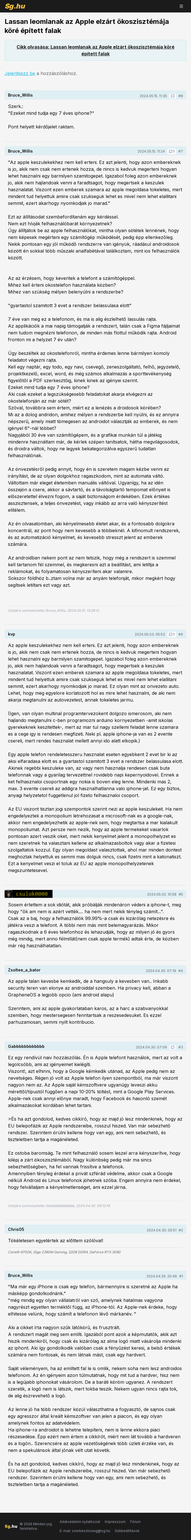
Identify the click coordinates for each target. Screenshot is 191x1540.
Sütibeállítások (127, 1531)
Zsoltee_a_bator (24, 969)
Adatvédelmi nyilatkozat (80, 1522)
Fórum (135, 1522)
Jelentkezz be (20, 73)
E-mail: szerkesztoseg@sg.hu (85, 1531)
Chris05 (16, 1229)
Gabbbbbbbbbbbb (26, 1046)
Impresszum (115, 1522)
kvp (11, 634)
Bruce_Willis (20, 95)
